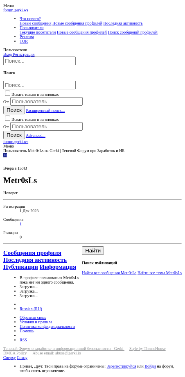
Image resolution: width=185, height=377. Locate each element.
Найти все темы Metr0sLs (160, 272)
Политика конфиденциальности (47, 326)
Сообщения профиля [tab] (32, 253)
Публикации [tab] (20, 266)
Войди (150, 366)
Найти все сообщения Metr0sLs (109, 272)
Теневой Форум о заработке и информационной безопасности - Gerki (63, 348)
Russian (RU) (31, 309)
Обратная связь (33, 317)
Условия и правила (36, 322)
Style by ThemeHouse (147, 348)
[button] (8, 5)
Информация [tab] (58, 266)
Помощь (27, 331)
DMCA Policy (15, 353)
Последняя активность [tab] (35, 260)
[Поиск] (39, 61)
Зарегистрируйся (121, 366)
